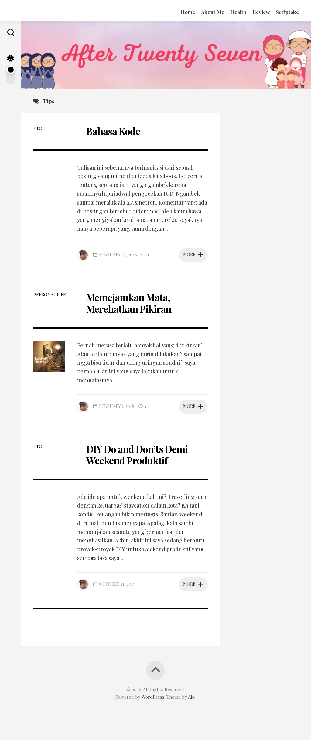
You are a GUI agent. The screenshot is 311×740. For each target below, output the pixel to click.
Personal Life (49, 295)
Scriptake (287, 12)
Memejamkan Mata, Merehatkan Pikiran (128, 303)
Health (238, 12)
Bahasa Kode (113, 130)
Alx (191, 697)
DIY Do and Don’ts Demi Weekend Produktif (137, 454)
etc (37, 128)
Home (187, 12)
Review (261, 12)
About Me (212, 12)
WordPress (153, 697)
